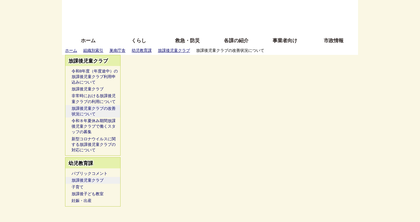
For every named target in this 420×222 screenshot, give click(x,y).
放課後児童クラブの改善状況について (94, 111)
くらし (138, 40)
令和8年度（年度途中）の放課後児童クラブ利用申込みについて (95, 76)
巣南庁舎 (117, 50)
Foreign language (170, 16)
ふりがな (161, 7)
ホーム (88, 40)
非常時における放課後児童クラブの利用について (94, 98)
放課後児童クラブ (174, 50)
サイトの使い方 (203, 25)
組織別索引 (93, 50)
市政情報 (334, 40)
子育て (78, 187)
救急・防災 (187, 40)
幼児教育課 (142, 50)
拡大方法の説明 (165, 25)
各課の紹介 (236, 40)
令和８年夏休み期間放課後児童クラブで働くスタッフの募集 (94, 126)
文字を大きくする (215, 16)
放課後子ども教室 (88, 193)
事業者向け (285, 40)
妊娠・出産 (82, 200)
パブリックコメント (90, 173)
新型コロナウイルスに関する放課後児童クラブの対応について (94, 144)
